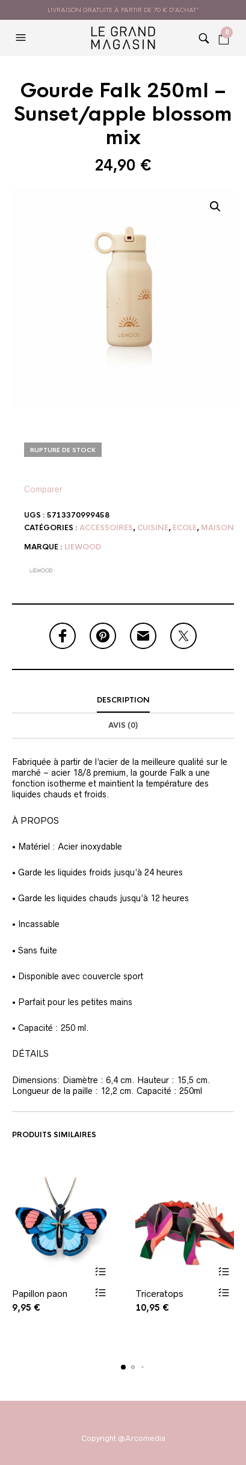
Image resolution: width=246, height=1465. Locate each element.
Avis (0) (123, 725)
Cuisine (152, 528)
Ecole (185, 528)
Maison (217, 528)
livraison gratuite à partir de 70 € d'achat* (123, 10)
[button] (22, 38)
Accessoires (106, 528)
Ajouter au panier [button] (100, 1270)
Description (123, 700)
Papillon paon (39, 1293)
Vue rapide (100, 1291)
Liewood (82, 547)
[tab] (123, 700)
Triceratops (159, 1293)
